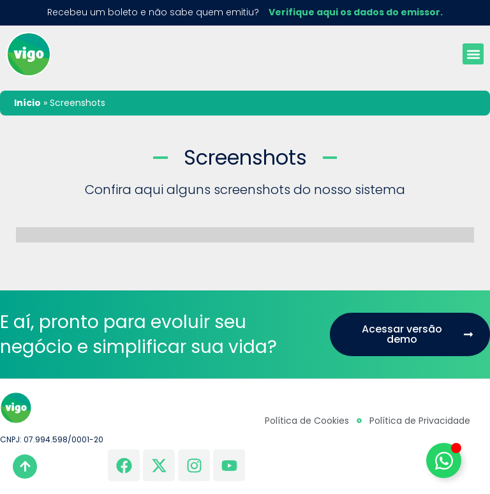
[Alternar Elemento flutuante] (443, 460)
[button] (473, 53)
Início (27, 102)
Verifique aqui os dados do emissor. (356, 12)
